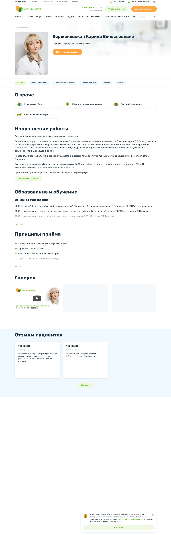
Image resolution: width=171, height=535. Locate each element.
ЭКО (134, 17)
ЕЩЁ (143, 17)
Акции (39, 17)
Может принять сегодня (67, 52)
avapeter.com (62, 2)
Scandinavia (34, 2)
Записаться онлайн (144, 9)
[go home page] (28, 9)
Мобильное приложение (139, 2)
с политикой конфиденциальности (131, 519)
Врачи (49, 17)
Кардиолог (57, 44)
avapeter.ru (48, 2)
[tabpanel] (37, 359)
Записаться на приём (28, 178)
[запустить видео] (37, 298)
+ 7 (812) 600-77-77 (92, 7)
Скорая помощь (117, 2)
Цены (30, 17)
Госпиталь (96, 17)
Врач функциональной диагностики (77, 44)
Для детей (83, 17)
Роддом (71, 17)
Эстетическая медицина (117, 17)
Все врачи (85, 385)
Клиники (59, 17)
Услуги (19, 17)
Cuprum (75, 2)
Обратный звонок (116, 9)
